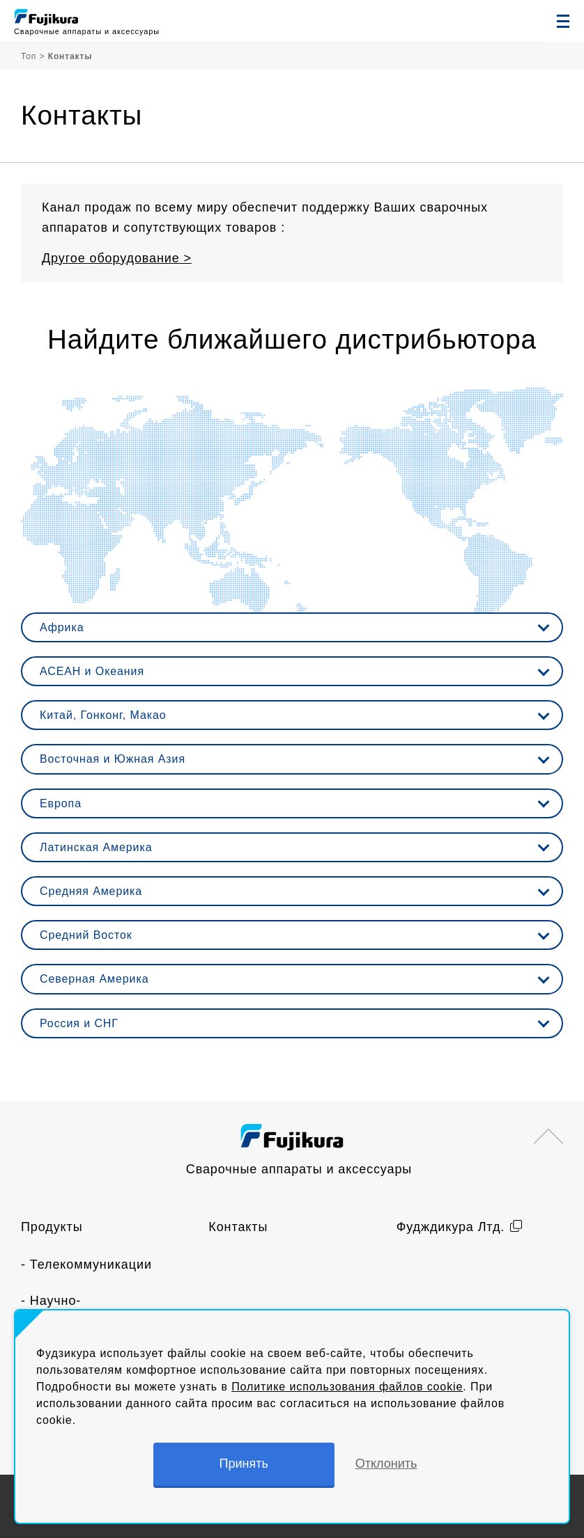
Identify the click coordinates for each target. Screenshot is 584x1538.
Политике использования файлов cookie (347, 1387)
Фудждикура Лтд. (451, 1227)
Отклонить (386, 1463)
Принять (244, 1463)
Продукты (52, 1227)
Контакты (238, 1227)
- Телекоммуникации (86, 1264)
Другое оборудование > (117, 258)
